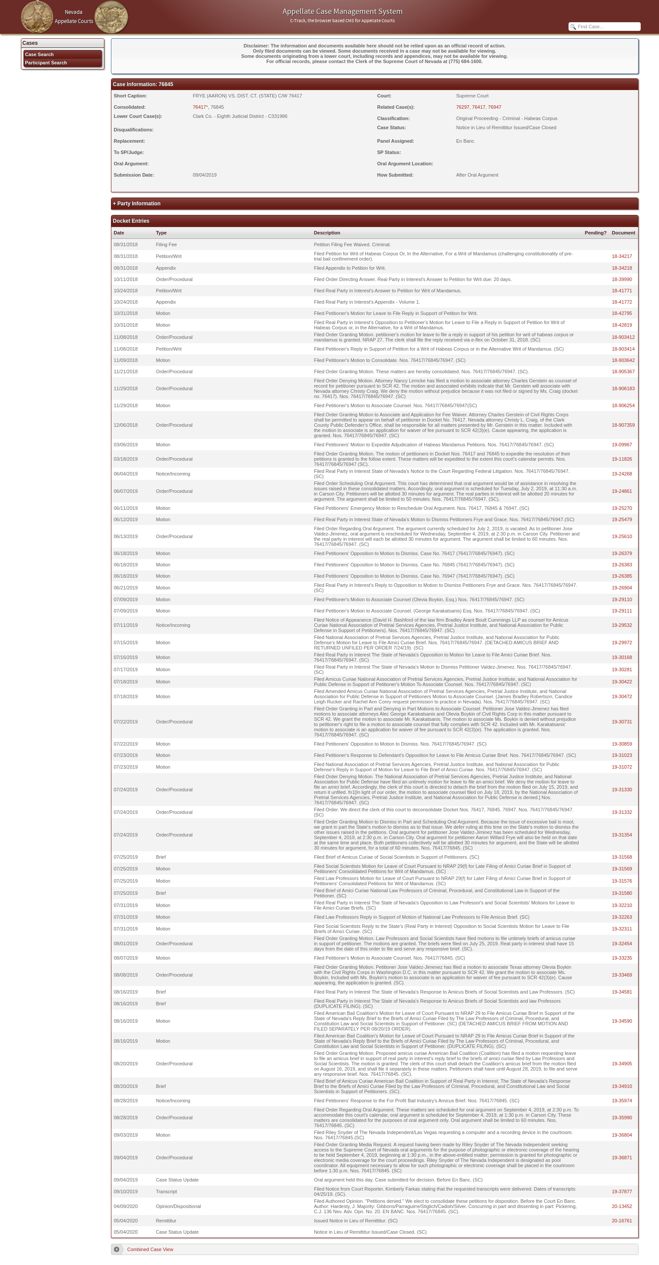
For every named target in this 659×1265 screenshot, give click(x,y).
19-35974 (622, 1100)
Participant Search (46, 62)
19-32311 (622, 928)
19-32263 (622, 917)
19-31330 (622, 789)
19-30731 (622, 721)
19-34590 (622, 1021)
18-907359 (623, 425)
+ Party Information (137, 204)
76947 (495, 107)
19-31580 (622, 893)
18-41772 (622, 302)
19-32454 (622, 943)
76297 (463, 107)
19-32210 (622, 905)
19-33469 (622, 974)
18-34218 (622, 268)
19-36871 (622, 1157)
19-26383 (622, 564)
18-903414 (623, 348)
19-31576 (622, 880)
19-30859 (622, 743)
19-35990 (622, 1117)
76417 (199, 107)
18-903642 (623, 360)
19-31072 (622, 767)
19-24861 (622, 491)
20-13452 (622, 1206)
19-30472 (622, 696)
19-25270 (622, 508)
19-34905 (622, 1063)
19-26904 (622, 587)
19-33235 (622, 957)
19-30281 (622, 669)
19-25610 (622, 536)
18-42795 (622, 313)
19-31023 (622, 755)
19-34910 (622, 1086)
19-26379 (622, 553)
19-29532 (622, 625)
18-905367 (623, 371)
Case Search (39, 54)
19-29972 (622, 642)
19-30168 (622, 657)
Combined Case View (150, 1249)
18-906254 (623, 405)
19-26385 (622, 576)
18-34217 (622, 256)
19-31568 (622, 857)
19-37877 (622, 1191)
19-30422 (622, 681)
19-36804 (622, 1135)
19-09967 (622, 444)
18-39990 (622, 279)
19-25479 (622, 519)
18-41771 (622, 290)
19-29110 (622, 599)
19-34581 (622, 991)
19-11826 (622, 459)
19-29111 (622, 610)
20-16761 (622, 1220)
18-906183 (623, 388)
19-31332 (622, 812)
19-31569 (622, 868)
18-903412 (623, 337)
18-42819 (622, 325)
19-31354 (622, 834)
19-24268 (622, 473)
